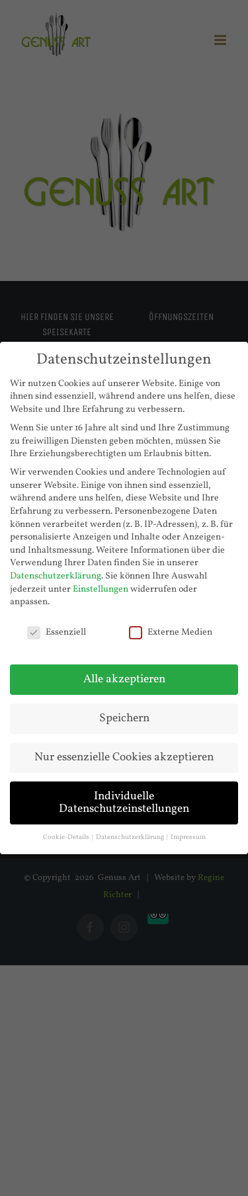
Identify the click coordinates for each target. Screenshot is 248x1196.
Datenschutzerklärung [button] (130, 837)
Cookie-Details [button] (67, 837)
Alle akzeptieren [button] (124, 679)
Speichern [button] (124, 718)
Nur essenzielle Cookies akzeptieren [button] (124, 757)
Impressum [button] (188, 837)
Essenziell (56, 632)
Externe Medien (170, 632)
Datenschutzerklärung (55, 576)
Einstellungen (100, 589)
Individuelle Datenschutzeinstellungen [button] (124, 803)
